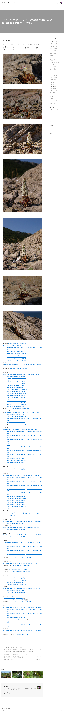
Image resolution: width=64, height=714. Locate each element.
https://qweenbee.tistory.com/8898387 (16, 446)
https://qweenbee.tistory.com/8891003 (16, 485)
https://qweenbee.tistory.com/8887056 (12, 345)
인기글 (54, 117)
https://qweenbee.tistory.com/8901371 (16, 550)
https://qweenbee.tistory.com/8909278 (16, 554)
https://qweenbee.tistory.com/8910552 (16, 406)
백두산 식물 (53, 73)
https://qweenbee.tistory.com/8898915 (16, 546)
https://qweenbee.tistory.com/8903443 (16, 383)
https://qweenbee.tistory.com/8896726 (16, 443)
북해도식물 (53, 81)
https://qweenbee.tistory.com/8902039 (16, 529)
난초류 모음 (53, 68)
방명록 (8, 7)
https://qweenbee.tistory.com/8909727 (16, 395)
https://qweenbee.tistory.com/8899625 (12, 512)
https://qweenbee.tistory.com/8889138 (17, 343)
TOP (61, 709)
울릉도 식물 (53, 77)
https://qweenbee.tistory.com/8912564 (16, 600)
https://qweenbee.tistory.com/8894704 (16, 489)
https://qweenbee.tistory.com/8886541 (14, 542)
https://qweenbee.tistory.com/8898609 (31, 630)
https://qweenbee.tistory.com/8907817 (16, 391)
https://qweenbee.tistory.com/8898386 (16, 500)
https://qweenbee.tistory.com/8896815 (16, 492)
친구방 (52, 105)
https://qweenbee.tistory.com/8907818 (17, 389)
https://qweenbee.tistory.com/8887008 (32, 607)
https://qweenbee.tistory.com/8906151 (17, 592)
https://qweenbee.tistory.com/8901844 (17, 381)
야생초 (53, 43)
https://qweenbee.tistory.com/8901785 (12, 588)
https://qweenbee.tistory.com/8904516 (16, 454)
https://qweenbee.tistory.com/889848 (16, 414)
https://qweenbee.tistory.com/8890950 (16, 347)
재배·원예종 (53, 69)
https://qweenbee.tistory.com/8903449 (16, 578)
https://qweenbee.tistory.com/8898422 (17, 378)
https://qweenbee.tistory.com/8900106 (18, 596)
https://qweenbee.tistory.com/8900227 (12, 475)
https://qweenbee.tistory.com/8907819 (16, 621)
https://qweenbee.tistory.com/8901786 (12, 577)
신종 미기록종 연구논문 (55, 94)
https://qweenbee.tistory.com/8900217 (21, 408)
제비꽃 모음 (53, 66)
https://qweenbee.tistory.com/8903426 (16, 469)
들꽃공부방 (53, 86)
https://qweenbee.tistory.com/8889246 (12, 521)
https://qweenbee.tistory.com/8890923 (16, 431)
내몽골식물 (53, 84)
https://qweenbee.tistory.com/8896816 (16, 496)
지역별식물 (6, 647)
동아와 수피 (53, 50)
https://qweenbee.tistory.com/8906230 (17, 584)
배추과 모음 (53, 53)
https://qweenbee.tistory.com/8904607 (16, 590)
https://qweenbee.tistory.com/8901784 (32, 527)
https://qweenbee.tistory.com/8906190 (16, 387)
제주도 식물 (12, 647)
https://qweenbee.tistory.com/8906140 (16, 460)
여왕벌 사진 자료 (54, 109)
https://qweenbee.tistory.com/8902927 (31, 534)
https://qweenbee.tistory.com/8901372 (22, 557)
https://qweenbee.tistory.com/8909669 (17, 358)
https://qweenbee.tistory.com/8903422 (16, 450)
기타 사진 (52, 107)
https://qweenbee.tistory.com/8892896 (16, 376)
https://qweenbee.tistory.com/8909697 (17, 360)
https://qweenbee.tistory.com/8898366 (16, 609)
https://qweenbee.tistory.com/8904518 (16, 508)
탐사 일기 (53, 98)
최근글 (51, 117)
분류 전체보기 (55, 38)
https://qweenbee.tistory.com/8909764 (16, 402)
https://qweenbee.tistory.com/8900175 (21, 571)
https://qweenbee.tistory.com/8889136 (12, 429)
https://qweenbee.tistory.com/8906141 (16, 462)
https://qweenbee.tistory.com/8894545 (16, 439)
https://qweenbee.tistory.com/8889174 (31, 374)
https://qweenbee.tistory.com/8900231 (18, 513)
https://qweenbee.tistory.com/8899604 (12, 468)
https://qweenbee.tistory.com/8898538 (17, 416)
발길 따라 (53, 101)
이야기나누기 (53, 96)
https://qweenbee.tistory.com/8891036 (12, 374)
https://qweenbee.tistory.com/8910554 (16, 624)
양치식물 (52, 64)
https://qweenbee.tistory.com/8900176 (18, 569)
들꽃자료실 (54, 41)
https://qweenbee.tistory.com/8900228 (31, 512)
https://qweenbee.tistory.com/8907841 (16, 399)
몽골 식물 (53, 79)
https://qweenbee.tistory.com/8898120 (16, 613)
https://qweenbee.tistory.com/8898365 (16, 351)
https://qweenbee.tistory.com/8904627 (17, 385)
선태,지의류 (53, 59)
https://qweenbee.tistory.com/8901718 (13, 598)
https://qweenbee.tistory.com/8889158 (16, 477)
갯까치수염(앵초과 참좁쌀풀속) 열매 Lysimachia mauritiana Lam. (18, 649)
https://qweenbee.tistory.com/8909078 (31, 563)
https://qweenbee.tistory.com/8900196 (16, 418)
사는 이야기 (53, 103)
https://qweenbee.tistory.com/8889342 (32, 521)
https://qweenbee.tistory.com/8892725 (16, 435)
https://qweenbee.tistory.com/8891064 (32, 412)
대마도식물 (53, 82)
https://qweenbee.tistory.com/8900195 (23, 424)
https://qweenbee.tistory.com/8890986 (16, 481)
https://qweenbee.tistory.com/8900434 (16, 617)
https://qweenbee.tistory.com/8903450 (17, 506)
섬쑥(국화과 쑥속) (8, 659)
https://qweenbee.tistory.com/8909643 (17, 464)
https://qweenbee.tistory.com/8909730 (16, 401)
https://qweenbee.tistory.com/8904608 (17, 580)
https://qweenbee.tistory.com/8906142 (16, 355)
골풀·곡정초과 (53, 52)
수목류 (53, 44)
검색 (58, 3)
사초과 (52, 57)
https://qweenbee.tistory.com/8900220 (12, 527)
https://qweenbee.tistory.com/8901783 (16, 523)
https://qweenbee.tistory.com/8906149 (16, 357)
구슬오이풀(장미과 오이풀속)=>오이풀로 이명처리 (14, 654)
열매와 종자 (53, 48)
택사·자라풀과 (53, 60)
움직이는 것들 (53, 100)
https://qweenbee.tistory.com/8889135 (31, 429)
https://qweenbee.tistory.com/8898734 (12, 563)
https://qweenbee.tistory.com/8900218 (16, 380)
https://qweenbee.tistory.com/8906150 (16, 582)
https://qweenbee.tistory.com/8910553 (16, 404)
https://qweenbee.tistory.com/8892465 (12, 534)
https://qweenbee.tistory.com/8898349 (17, 498)
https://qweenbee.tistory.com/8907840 (17, 393)
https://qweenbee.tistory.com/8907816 (17, 397)
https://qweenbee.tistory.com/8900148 (16, 353)
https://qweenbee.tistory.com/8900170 (32, 475)
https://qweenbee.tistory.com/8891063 (13, 412)
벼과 (52, 55)
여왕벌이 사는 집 (8, 3)
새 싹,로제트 (53, 46)
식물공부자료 (53, 88)
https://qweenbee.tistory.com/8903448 (31, 577)
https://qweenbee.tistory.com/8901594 (16, 619)
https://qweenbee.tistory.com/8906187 (16, 422)
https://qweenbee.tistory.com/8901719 (22, 601)
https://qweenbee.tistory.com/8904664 (16, 536)
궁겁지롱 (52, 92)
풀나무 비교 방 (53, 90)
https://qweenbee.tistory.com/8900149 (13, 364)
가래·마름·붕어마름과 (54, 62)
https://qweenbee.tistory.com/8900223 (22, 634)
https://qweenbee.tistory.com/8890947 (19, 368)
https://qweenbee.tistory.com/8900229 (12, 630)
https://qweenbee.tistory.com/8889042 (12, 607)
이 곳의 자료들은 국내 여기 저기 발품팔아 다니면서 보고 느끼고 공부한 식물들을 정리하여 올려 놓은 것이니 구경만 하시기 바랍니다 (20, 689)
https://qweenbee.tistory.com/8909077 (21, 565)
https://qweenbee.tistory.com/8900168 (31, 468)
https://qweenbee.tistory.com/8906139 (16, 458)
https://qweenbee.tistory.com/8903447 (31, 588)
